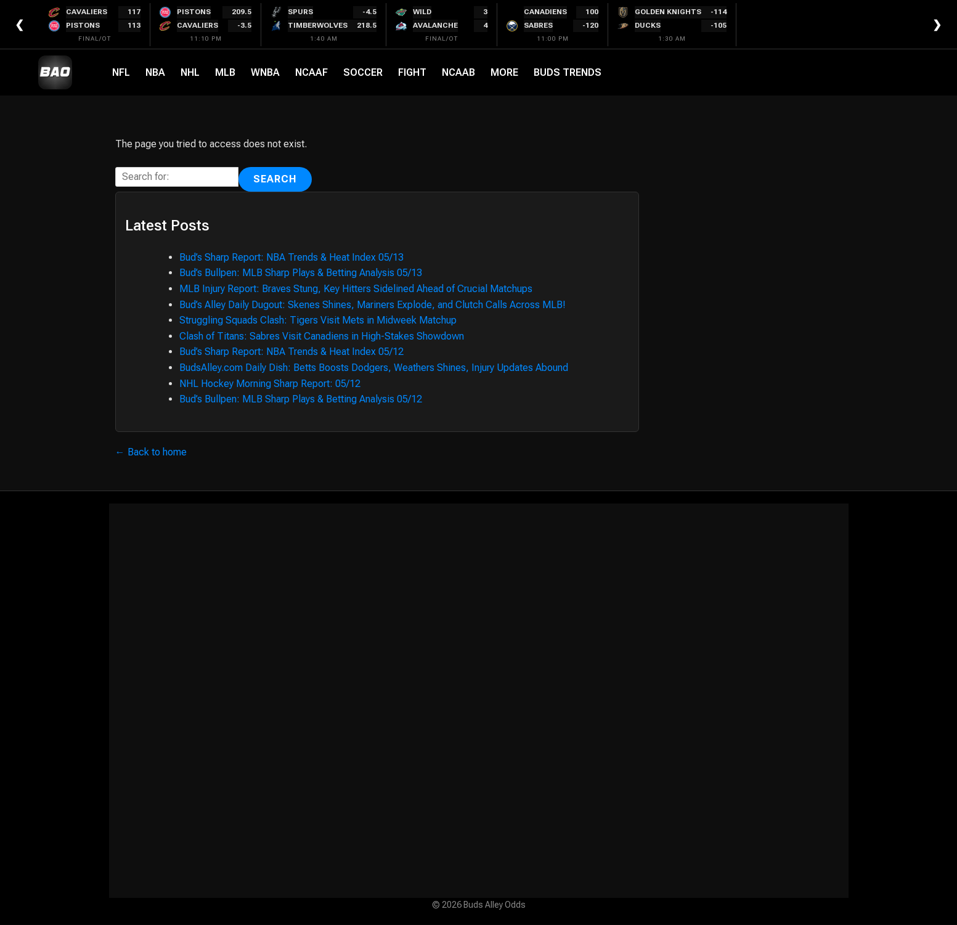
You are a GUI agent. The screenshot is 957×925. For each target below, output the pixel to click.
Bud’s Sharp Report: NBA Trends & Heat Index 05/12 (291, 351)
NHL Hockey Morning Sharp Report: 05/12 (269, 383)
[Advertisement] (479, 701)
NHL (190, 72)
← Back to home (151, 452)
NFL (121, 72)
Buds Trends (567, 72)
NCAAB (458, 72)
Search (275, 179)
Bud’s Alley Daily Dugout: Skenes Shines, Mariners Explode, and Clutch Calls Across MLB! (372, 305)
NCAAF (311, 72)
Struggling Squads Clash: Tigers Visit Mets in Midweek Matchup (318, 320)
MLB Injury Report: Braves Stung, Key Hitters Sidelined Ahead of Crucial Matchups (355, 289)
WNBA (265, 72)
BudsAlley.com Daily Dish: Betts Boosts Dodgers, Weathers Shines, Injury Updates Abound (373, 367)
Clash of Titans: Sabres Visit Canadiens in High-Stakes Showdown (321, 336)
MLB (225, 72)
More (504, 72)
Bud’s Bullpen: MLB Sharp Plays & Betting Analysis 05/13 (300, 273)
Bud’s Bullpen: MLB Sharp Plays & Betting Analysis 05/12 (300, 399)
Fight (412, 72)
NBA (155, 72)
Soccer (363, 72)
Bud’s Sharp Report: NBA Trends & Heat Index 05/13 (291, 257)
